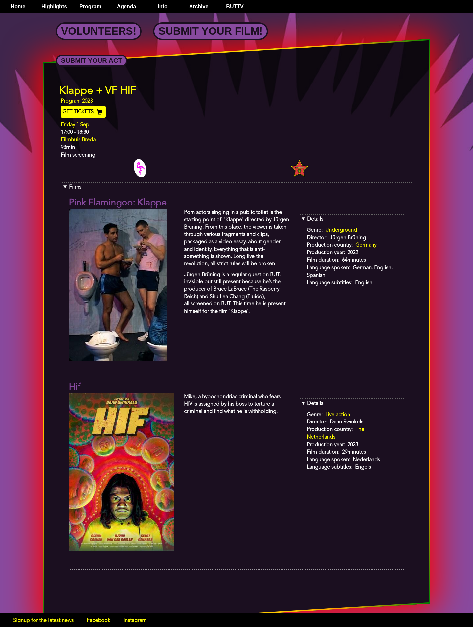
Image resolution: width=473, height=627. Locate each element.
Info (162, 6)
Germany (365, 245)
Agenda (126, 6)
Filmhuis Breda (78, 140)
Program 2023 (77, 101)
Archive (199, 6)
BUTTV (234, 6)
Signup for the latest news (43, 620)
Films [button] (75, 187)
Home (18, 6)
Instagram (135, 620)
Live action (337, 415)
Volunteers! (98, 31)
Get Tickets (83, 112)
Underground (341, 230)
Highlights (54, 6)
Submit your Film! (210, 31)
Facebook (98, 620)
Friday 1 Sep (75, 125)
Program (90, 6)
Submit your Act (91, 60)
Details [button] (315, 219)
